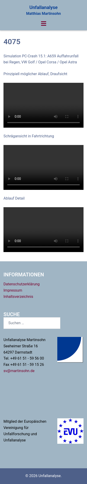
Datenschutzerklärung (21, 284)
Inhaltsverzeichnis (18, 296)
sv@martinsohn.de (19, 371)
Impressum (12, 290)
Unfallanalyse (43, 7)
